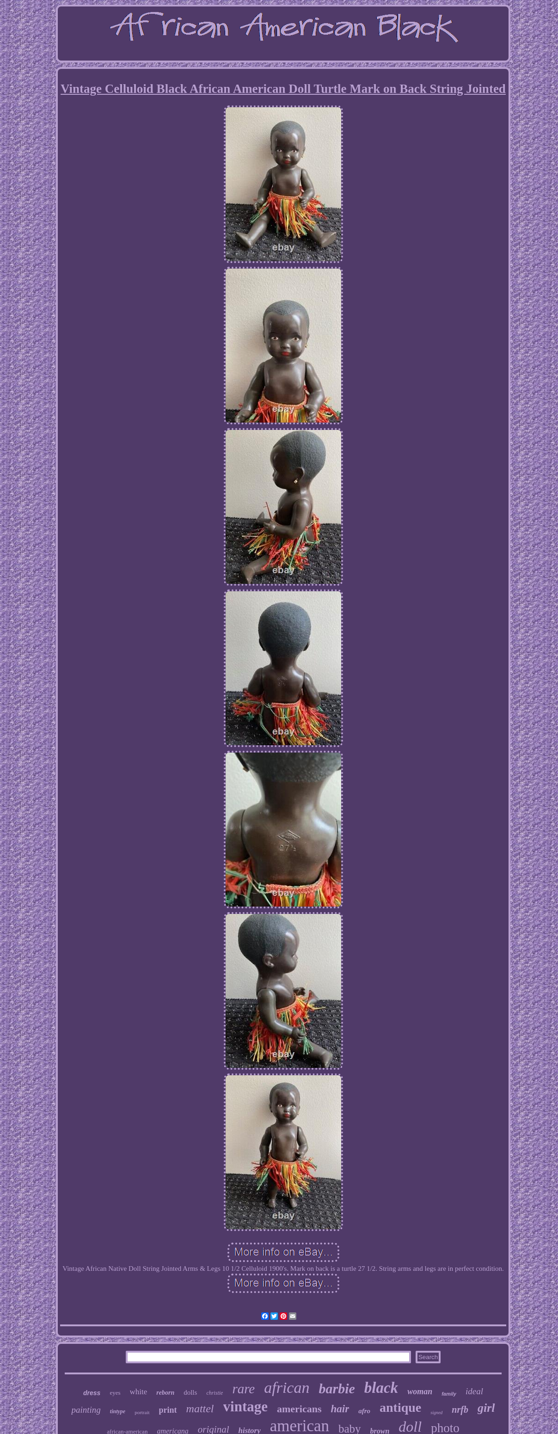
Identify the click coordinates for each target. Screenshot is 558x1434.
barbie (337, 1388)
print (168, 1410)
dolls (190, 1392)
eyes (115, 1392)
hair (340, 1409)
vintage (245, 1406)
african (286, 1387)
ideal (474, 1391)
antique (400, 1407)
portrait (142, 1412)
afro (364, 1411)
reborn (165, 1392)
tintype (117, 1411)
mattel (200, 1409)
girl (486, 1408)
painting (85, 1410)
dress (91, 1393)
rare (243, 1388)
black (381, 1387)
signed (436, 1412)
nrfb (460, 1409)
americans (299, 1409)
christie (214, 1393)
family (448, 1394)
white (138, 1391)
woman (419, 1391)
